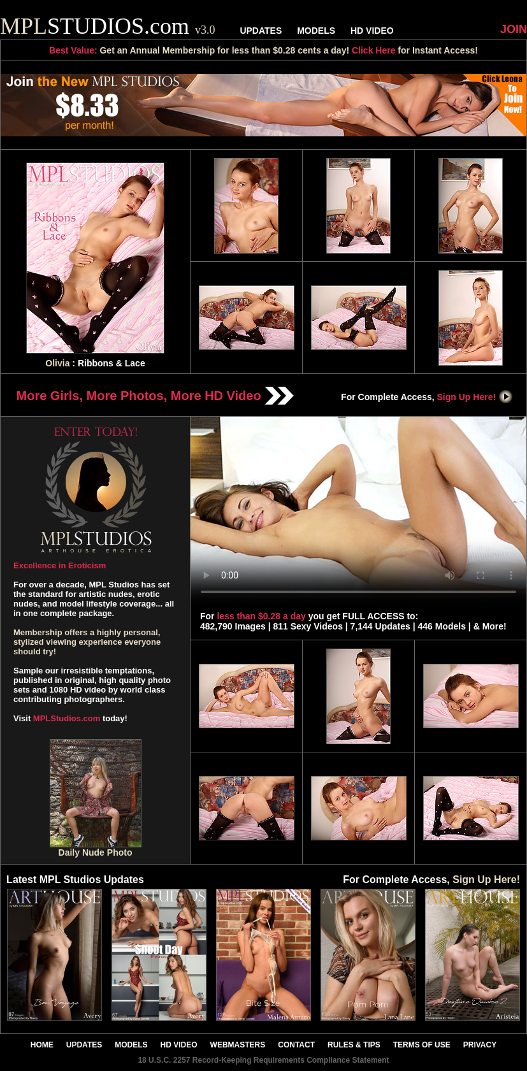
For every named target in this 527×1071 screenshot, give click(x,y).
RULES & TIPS (354, 1044)
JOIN (513, 29)
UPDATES (261, 30)
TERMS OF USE (422, 1044)
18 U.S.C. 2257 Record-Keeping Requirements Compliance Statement (263, 1060)
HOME (42, 1044)
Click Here (373, 50)
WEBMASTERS (238, 1044)
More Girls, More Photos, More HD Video (155, 396)
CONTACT (296, 1044)
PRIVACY (479, 1044)
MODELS (316, 30)
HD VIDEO (372, 30)
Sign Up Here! (475, 397)
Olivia (57, 363)
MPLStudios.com (66, 718)
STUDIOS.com (107, 26)
